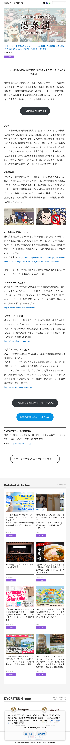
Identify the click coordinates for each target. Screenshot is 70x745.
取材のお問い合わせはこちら (35, 417)
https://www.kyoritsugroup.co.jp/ (18, 387)
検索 (64, 3)
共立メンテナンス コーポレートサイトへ (35, 459)
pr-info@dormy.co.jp (22, 443)
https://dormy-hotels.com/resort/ (17, 341)
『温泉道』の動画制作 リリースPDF (35, 402)
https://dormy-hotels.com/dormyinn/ (19, 308)
